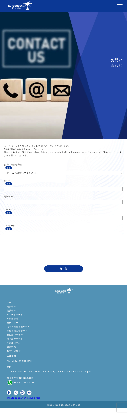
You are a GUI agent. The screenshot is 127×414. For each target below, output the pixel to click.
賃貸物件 (11, 316)
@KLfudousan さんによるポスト (25, 404)
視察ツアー (12, 328)
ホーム (10, 308)
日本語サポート (15, 344)
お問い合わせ (14, 356)
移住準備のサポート (17, 336)
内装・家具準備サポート (19, 332)
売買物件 (11, 312)
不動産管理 (12, 324)
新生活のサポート (16, 340)
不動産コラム (14, 348)
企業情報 (11, 352)
